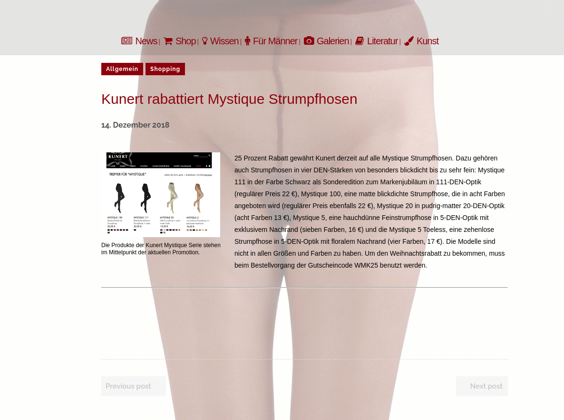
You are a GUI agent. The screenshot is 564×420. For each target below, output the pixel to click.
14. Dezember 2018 (135, 125)
